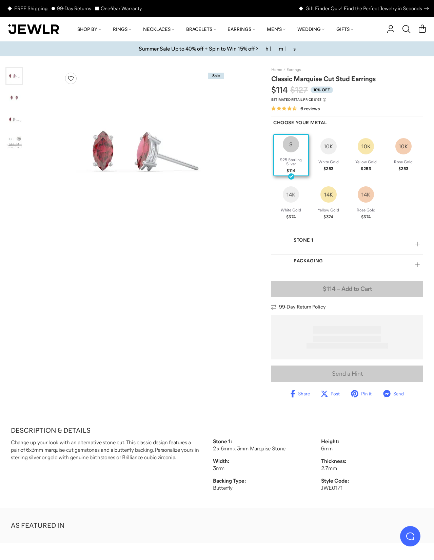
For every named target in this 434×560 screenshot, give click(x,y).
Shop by (89, 29)
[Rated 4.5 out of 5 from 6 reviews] (295, 109)
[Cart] (422, 29)
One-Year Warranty (121, 8)
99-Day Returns (74, 8)
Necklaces (158, 29)
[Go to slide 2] (14, 98)
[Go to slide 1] (14, 76)
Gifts (344, 29)
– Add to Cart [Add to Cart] (347, 288)
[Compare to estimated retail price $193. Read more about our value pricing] (298, 100)
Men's (276, 29)
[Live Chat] (410, 536)
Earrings (241, 29)
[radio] (291, 155)
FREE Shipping (30, 8)
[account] (390, 29)
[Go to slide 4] (14, 141)
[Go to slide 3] (14, 119)
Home (276, 70)
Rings (122, 29)
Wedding (310, 29)
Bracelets (201, 29)
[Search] (406, 29)
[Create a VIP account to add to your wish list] (71, 78)
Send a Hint (347, 374)
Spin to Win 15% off (232, 48)
